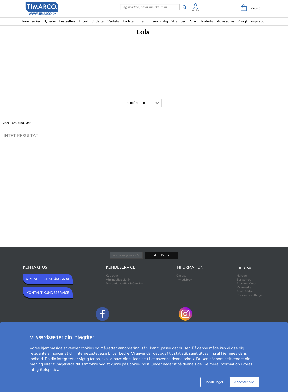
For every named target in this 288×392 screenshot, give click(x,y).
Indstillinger (214, 382)
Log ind (195, 10)
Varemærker (31, 21)
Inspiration (258, 21)
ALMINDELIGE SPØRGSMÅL (47, 279)
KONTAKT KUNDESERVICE (48, 292)
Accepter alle (244, 382)
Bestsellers (67, 21)
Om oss (181, 276)
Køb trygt (112, 276)
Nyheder (49, 21)
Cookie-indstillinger (250, 295)
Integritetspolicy (44, 369)
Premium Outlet (247, 283)
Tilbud (83, 21)
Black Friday (245, 291)
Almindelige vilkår (118, 280)
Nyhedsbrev (184, 280)
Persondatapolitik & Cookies (124, 283)
